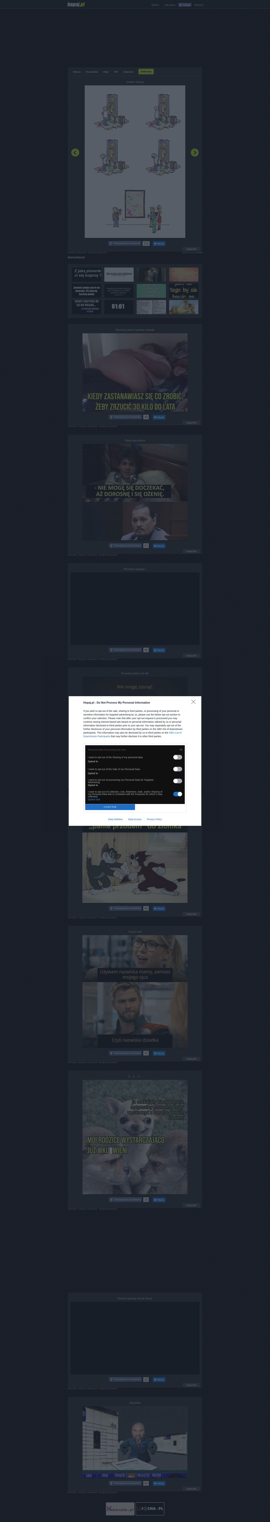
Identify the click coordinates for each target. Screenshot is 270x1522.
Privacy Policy (154, 819)
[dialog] (135, 761)
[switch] (177, 757)
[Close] (194, 703)
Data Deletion (115, 819)
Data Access (135, 819)
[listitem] (135, 749)
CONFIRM (110, 807)
